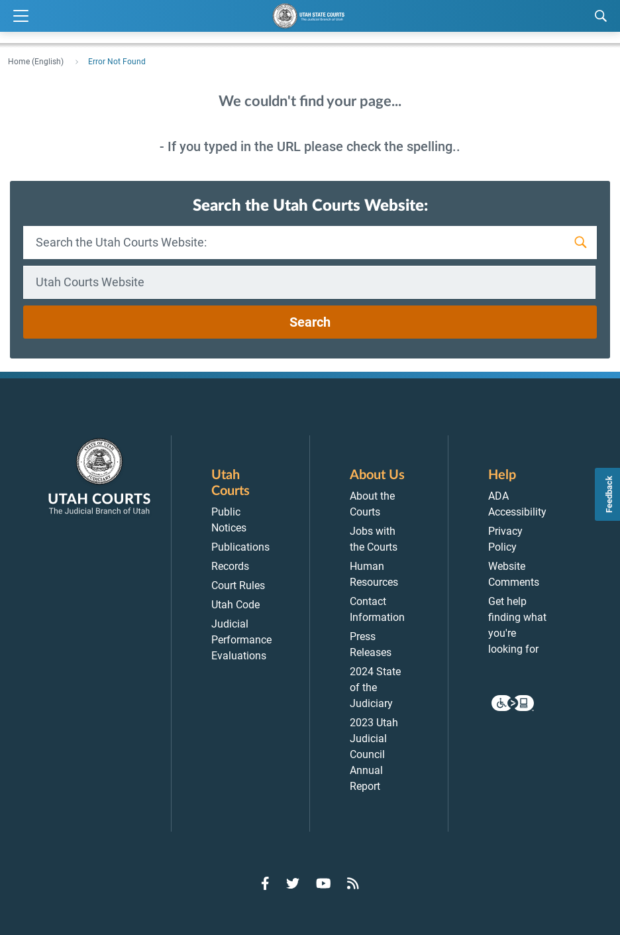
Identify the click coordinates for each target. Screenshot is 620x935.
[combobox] (309, 282)
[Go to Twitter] (293, 883)
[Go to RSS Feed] (353, 883)
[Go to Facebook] (265, 883)
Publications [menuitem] (240, 547)
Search (310, 322)
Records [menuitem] (230, 566)
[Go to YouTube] (323, 883)
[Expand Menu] (20, 16)
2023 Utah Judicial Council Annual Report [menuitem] (374, 754)
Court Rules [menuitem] (238, 585)
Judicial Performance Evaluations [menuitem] (241, 640)
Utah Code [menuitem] (235, 604)
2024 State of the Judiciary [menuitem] (375, 687)
